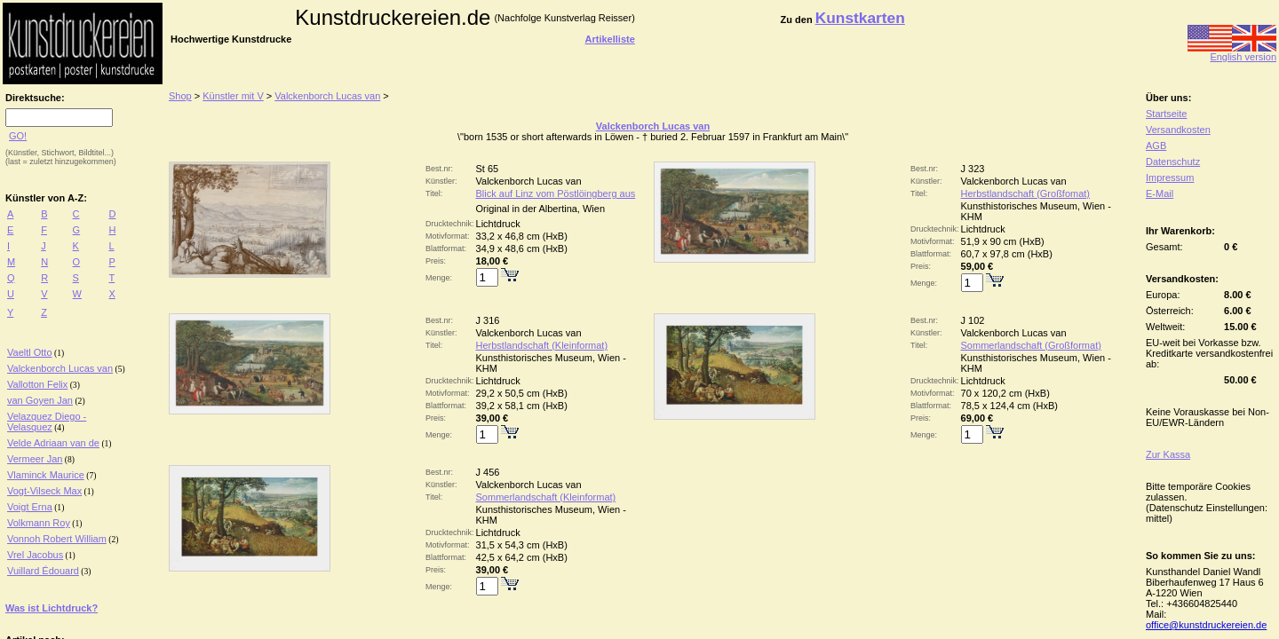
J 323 (973, 168)
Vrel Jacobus (35, 554)
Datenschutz (1173, 161)
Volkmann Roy (38, 522)
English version (1232, 52)
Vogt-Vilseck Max (44, 490)
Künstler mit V (233, 96)
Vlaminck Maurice (45, 474)
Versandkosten (1178, 129)
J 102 (973, 320)
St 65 (487, 168)
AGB (1156, 145)
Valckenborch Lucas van (60, 368)
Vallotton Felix (37, 384)
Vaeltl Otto (29, 352)
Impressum (1170, 177)
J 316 (488, 320)
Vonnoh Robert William (57, 538)
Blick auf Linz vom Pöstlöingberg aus (556, 193)
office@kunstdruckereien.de (1206, 624)
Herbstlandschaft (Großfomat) (1026, 193)
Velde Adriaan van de (53, 443)
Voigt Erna (29, 506)
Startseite (1166, 113)
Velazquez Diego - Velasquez (46, 421)
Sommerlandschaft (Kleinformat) (546, 497)
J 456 (488, 472)
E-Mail (1159, 193)
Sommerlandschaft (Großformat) (1031, 345)
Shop (180, 96)
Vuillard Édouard (43, 570)
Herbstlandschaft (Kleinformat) (542, 345)
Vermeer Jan (34, 459)
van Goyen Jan (40, 400)
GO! (18, 135)
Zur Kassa (1168, 454)
